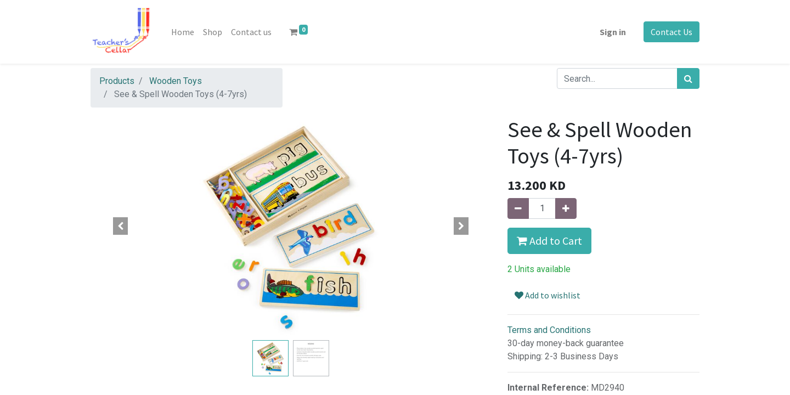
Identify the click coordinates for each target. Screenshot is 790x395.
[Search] (688, 78)
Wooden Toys (175, 81)
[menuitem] (183, 32)
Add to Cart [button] (549, 240)
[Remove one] (518, 208)
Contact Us (671, 31)
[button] (121, 226)
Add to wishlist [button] (547, 295)
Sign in (613, 31)
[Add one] (566, 208)
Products (116, 81)
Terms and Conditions (549, 330)
